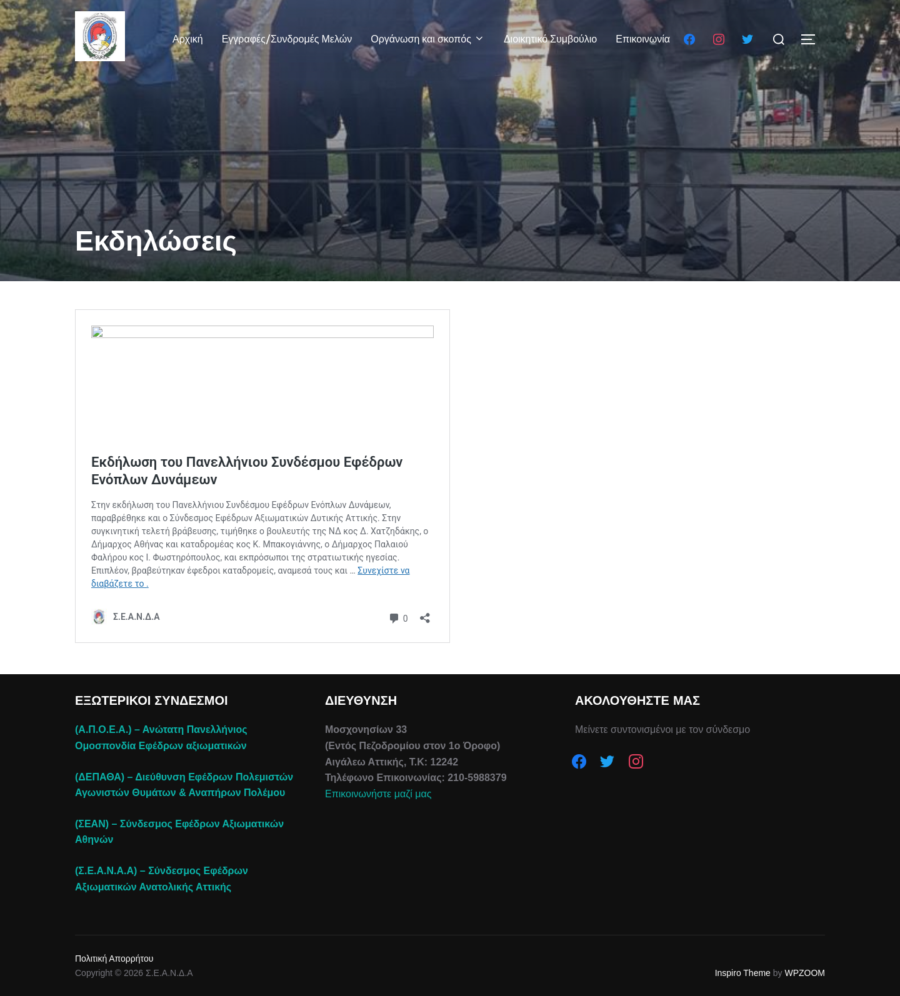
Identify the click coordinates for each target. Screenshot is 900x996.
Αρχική (187, 39)
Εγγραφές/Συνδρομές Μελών (287, 39)
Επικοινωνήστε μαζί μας (378, 794)
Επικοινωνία (643, 39)
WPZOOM (804, 973)
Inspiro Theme (743, 973)
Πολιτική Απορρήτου (114, 959)
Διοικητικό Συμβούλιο (550, 39)
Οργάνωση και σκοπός (428, 39)
